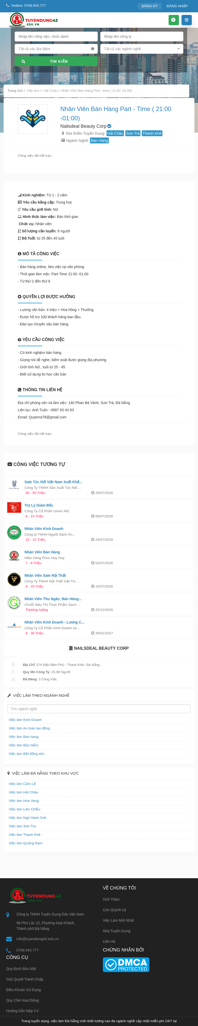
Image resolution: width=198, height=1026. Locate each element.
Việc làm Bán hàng (23, 737)
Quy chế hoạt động (22, 1000)
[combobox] (56, 50)
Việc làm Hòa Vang (23, 801)
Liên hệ (109, 941)
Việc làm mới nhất (118, 920)
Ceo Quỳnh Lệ (114, 910)
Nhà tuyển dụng (116, 931)
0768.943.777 (27, 950)
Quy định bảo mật (21, 969)
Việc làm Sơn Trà (21, 826)
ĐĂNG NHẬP (178, 6)
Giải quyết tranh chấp (24, 979)
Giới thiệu (111, 899)
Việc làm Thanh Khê (24, 835)
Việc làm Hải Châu (22, 792)
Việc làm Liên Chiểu (23, 809)
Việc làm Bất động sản (25, 754)
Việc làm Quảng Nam (24, 843)
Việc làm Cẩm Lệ (21, 784)
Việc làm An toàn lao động (28, 728)
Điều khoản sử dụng (23, 990)
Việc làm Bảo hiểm (22, 745)
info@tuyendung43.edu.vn (37, 939)
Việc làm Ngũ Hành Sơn (27, 818)
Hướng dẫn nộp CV (22, 1011)
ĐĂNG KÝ (151, 6)
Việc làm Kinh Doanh (24, 720)
